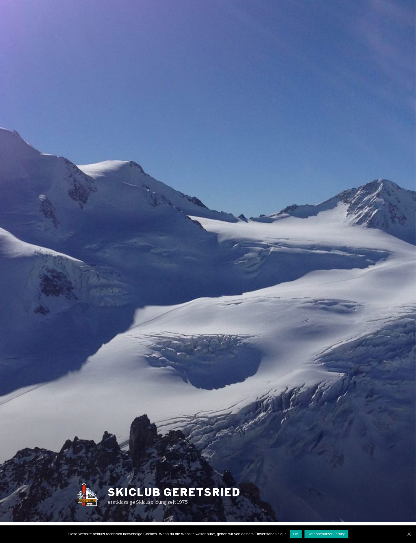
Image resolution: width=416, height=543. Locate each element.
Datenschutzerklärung (326, 534)
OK (296, 534)
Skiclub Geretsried (174, 492)
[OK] (409, 534)
